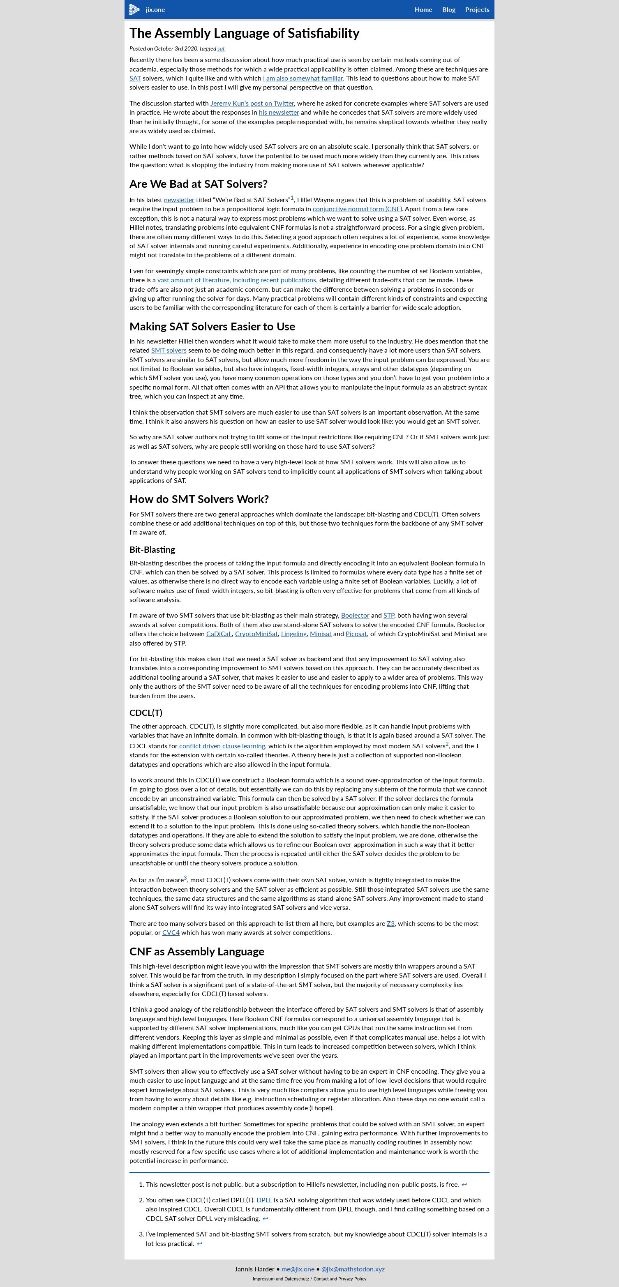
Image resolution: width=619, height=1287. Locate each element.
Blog (448, 9)
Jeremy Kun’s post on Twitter (252, 103)
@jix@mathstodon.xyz (353, 1269)
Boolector (355, 615)
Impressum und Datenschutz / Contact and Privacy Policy (310, 1278)
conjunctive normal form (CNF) (357, 208)
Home (423, 9)
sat (221, 48)
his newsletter (279, 112)
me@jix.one (298, 1269)
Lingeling (294, 633)
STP (388, 615)
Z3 (391, 923)
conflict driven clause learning (222, 746)
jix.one (155, 9)
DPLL (264, 1200)
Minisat (321, 633)
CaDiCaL (219, 633)
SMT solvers (169, 350)
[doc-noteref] (292, 199)
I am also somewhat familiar (303, 78)
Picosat (356, 633)
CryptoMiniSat (256, 633)
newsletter (179, 199)
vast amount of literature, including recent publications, (237, 280)
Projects (477, 9)
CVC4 (171, 932)
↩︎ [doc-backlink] (464, 1184)
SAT (135, 78)
